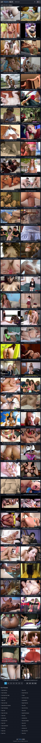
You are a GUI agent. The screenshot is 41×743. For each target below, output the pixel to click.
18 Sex (7, 2)
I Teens (23, 695)
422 (27, 683)
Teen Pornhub (4, 692)
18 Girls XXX (24, 728)
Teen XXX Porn (25, 708)
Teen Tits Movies (4, 708)
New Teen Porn (25, 730)
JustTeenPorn (24, 700)
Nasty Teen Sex (25, 702)
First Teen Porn (4, 690)
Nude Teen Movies (25, 713)
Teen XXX (3, 700)
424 (32, 683)
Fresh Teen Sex (25, 692)
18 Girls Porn (24, 718)
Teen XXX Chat (4, 713)
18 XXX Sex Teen (25, 697)
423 (30, 683)
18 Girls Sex (3, 718)
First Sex (23, 715)
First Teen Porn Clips (5, 695)
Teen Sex (3, 710)
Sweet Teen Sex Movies (6, 705)
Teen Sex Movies (4, 725)
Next (35, 683)
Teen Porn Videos (25, 720)
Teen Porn (3, 715)
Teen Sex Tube (4, 702)
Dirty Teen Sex (4, 697)
